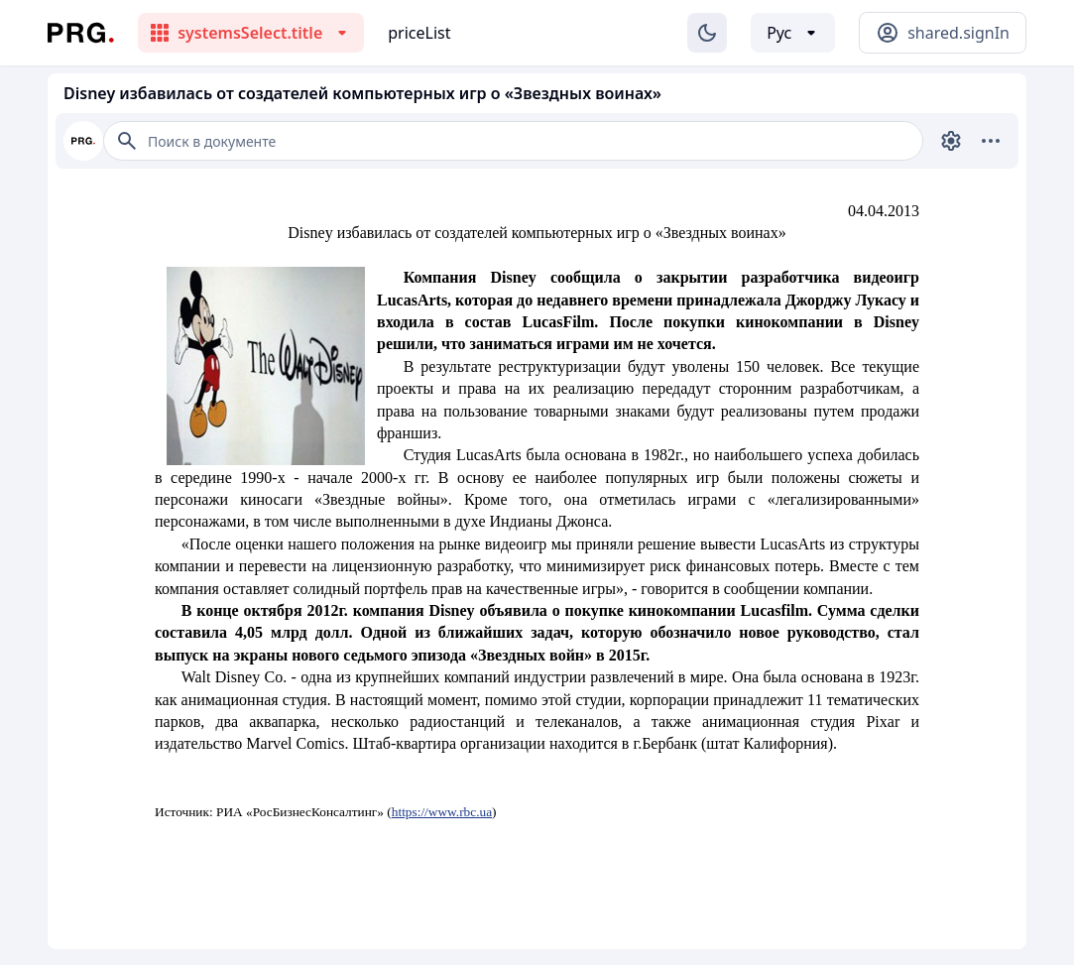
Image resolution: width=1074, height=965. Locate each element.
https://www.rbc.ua (442, 811)
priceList (419, 33)
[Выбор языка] (793, 33)
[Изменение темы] (707, 33)
